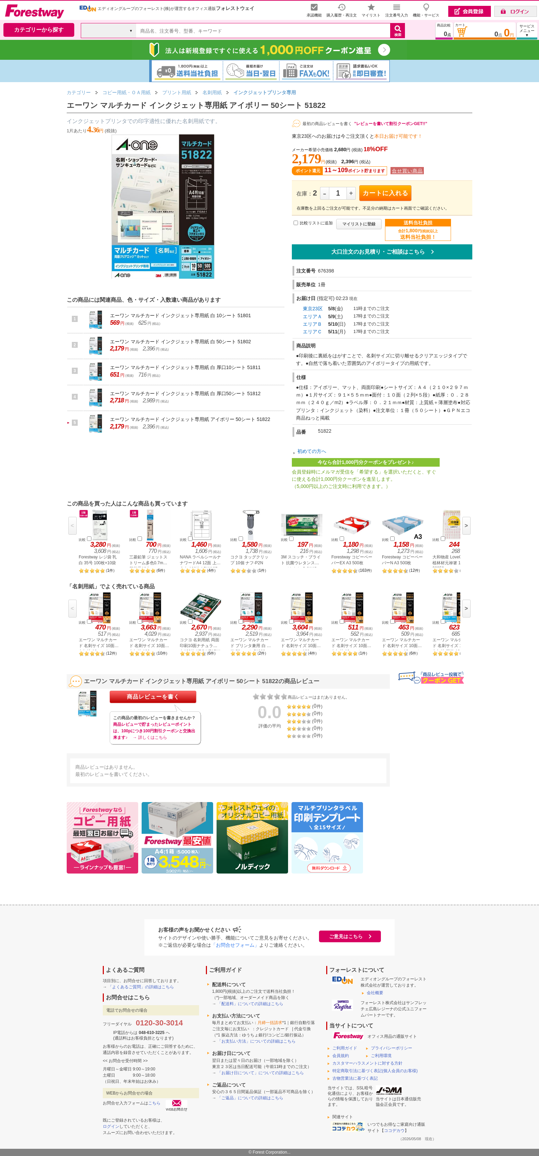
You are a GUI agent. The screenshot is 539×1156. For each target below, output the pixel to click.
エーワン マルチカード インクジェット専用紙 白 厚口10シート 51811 (185, 367)
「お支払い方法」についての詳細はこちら (256, 1041)
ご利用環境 (381, 1055)
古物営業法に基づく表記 (355, 1078)
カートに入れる (385, 193)
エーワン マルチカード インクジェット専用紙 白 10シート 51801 (180, 315)
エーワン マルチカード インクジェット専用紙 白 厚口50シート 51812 (185, 393)
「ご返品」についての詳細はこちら (250, 1098)
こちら (154, 1103)
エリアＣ (312, 331)
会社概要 (375, 992)
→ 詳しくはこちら (150, 737)
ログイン (111, 1126)
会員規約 (340, 1055)
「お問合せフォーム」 (235, 945)
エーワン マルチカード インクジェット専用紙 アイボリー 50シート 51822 (190, 419)
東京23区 (313, 308)
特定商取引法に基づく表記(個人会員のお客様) (375, 1070)
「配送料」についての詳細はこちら (250, 1003)
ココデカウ (394, 1130)
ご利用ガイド (344, 1048)
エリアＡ (312, 316)
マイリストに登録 (358, 224)
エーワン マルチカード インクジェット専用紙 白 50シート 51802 (180, 341)
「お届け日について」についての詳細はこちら (260, 1072)
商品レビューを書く (153, 697)
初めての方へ (311, 451)
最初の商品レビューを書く (327, 123)
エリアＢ (312, 324)
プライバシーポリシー (391, 1048)
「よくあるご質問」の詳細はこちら (141, 987)
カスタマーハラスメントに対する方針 (367, 1063)
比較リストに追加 (316, 223)
